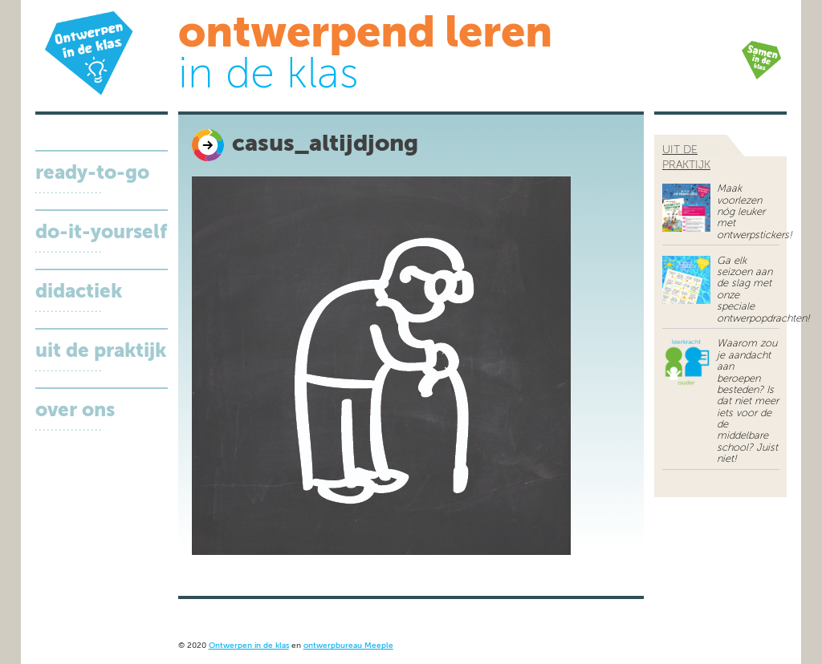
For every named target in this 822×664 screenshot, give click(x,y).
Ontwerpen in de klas (249, 646)
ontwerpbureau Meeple (348, 646)
